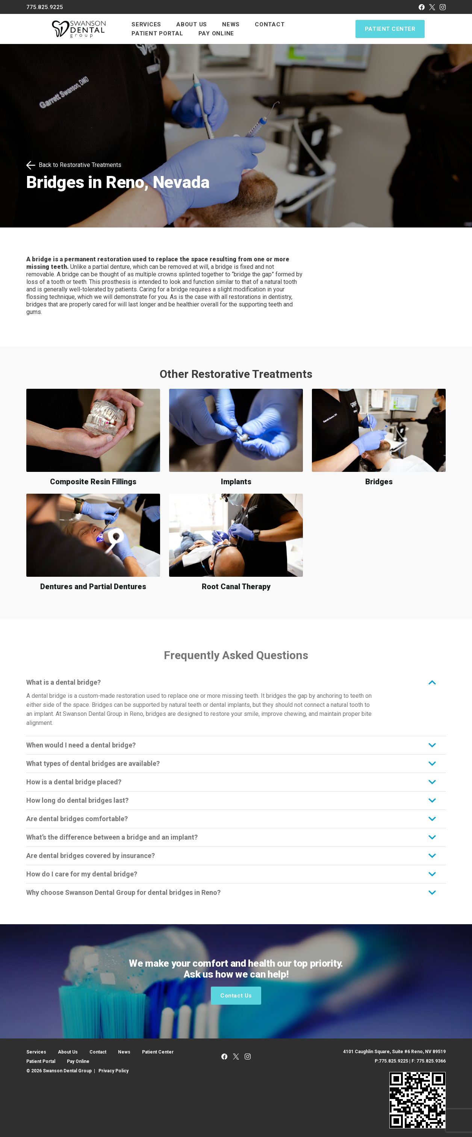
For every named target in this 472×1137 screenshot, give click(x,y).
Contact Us (235, 995)
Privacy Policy (113, 1070)
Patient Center (390, 29)
